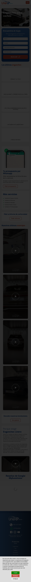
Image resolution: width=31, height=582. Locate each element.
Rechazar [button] (15, 575)
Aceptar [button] (15, 572)
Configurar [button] (15, 578)
